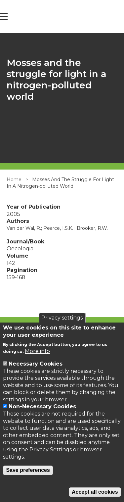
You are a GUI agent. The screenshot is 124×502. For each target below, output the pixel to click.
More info (37, 351)
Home (14, 179)
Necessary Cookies (35, 364)
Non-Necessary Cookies (42, 406)
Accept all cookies (95, 492)
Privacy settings (62, 318)
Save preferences (28, 470)
